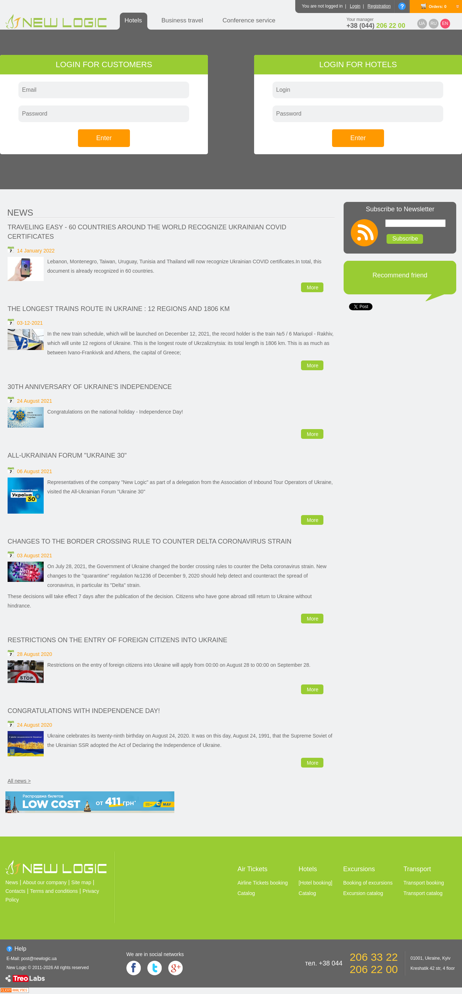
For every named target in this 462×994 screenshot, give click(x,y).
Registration (379, 6)
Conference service (248, 20)
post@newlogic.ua (39, 958)
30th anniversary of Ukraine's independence (90, 386)
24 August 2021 (34, 401)
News (20, 212)
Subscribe (405, 238)
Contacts (15, 891)
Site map (81, 882)
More (312, 287)
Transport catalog (423, 893)
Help (20, 949)
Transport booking (424, 883)
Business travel (182, 20)
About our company (44, 882)
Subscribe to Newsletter (400, 209)
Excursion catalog (363, 893)
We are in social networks (155, 954)
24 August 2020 (34, 725)
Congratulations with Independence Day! (84, 710)
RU (434, 23)
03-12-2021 (30, 323)
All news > (19, 781)
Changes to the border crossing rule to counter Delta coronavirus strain (149, 541)
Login (355, 6)
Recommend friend (399, 275)
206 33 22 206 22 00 (374, 963)
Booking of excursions (368, 883)
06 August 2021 (34, 471)
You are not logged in (322, 6)
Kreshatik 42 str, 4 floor (432, 968)
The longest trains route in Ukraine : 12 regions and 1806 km (119, 308)
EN (445, 23)
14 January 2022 (36, 251)
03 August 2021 (34, 555)
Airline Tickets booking (262, 883)
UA (422, 23)
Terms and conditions (54, 891)
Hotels (133, 20)
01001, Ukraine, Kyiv (430, 958)
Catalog (246, 893)
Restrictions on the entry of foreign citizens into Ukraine (117, 640)
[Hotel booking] (315, 883)
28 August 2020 (34, 654)
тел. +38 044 (324, 963)
